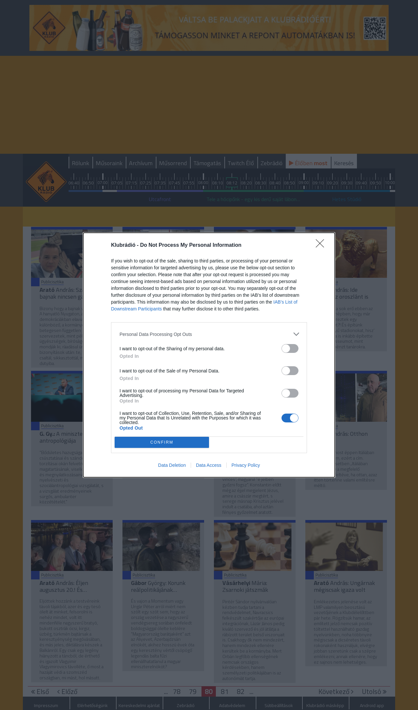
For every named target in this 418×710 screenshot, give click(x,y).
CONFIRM (162, 442)
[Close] (322, 245)
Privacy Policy (246, 465)
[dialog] (209, 355)
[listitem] (209, 334)
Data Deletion (172, 465)
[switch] (289, 348)
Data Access (208, 465)
